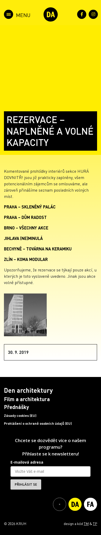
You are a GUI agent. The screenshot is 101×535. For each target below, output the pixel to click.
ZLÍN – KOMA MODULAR (26, 259)
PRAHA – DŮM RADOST (25, 217)
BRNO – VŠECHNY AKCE (26, 227)
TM (86, 523)
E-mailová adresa (26, 462)
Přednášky (16, 406)
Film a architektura (27, 399)
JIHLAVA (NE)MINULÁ (23, 238)
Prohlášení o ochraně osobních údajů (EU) (38, 423)
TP (95, 523)
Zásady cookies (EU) (20, 415)
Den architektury (28, 390)
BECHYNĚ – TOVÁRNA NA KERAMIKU (38, 248)
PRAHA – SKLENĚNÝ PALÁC (30, 206)
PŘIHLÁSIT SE (26, 484)
